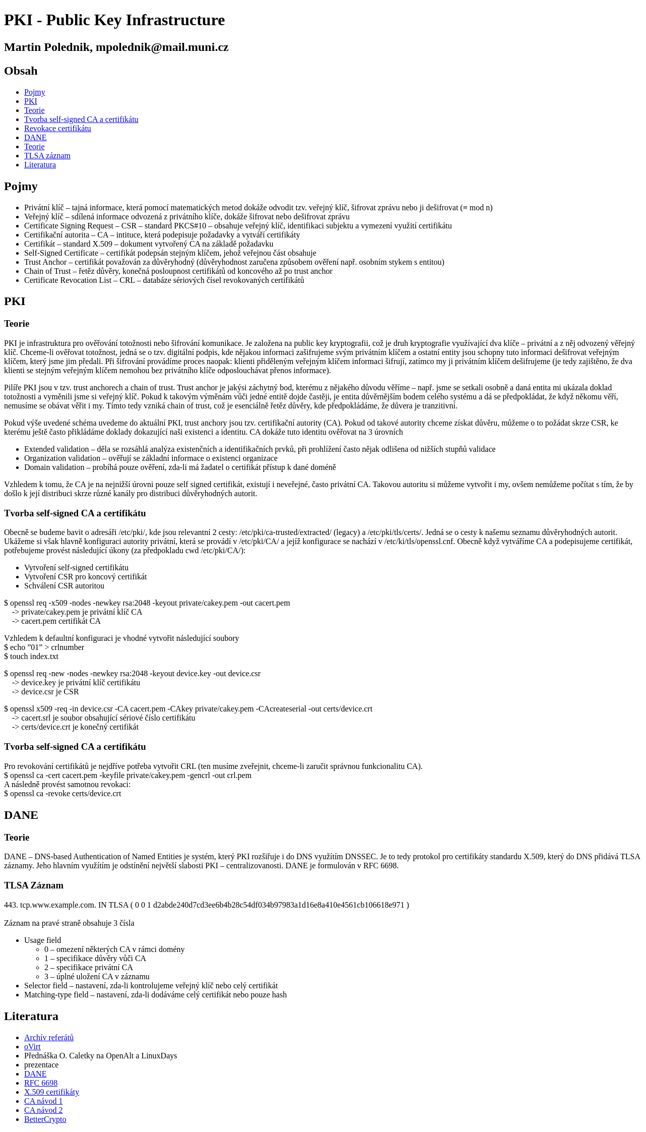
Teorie (34, 110)
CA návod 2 (43, 1110)
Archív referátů (49, 1037)
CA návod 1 (43, 1101)
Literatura (40, 164)
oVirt (32, 1046)
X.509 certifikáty (51, 1092)
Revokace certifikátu (57, 128)
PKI (30, 101)
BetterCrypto (45, 1119)
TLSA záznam (47, 155)
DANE (35, 137)
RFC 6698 (40, 1083)
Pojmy (34, 92)
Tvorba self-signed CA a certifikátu (81, 119)
